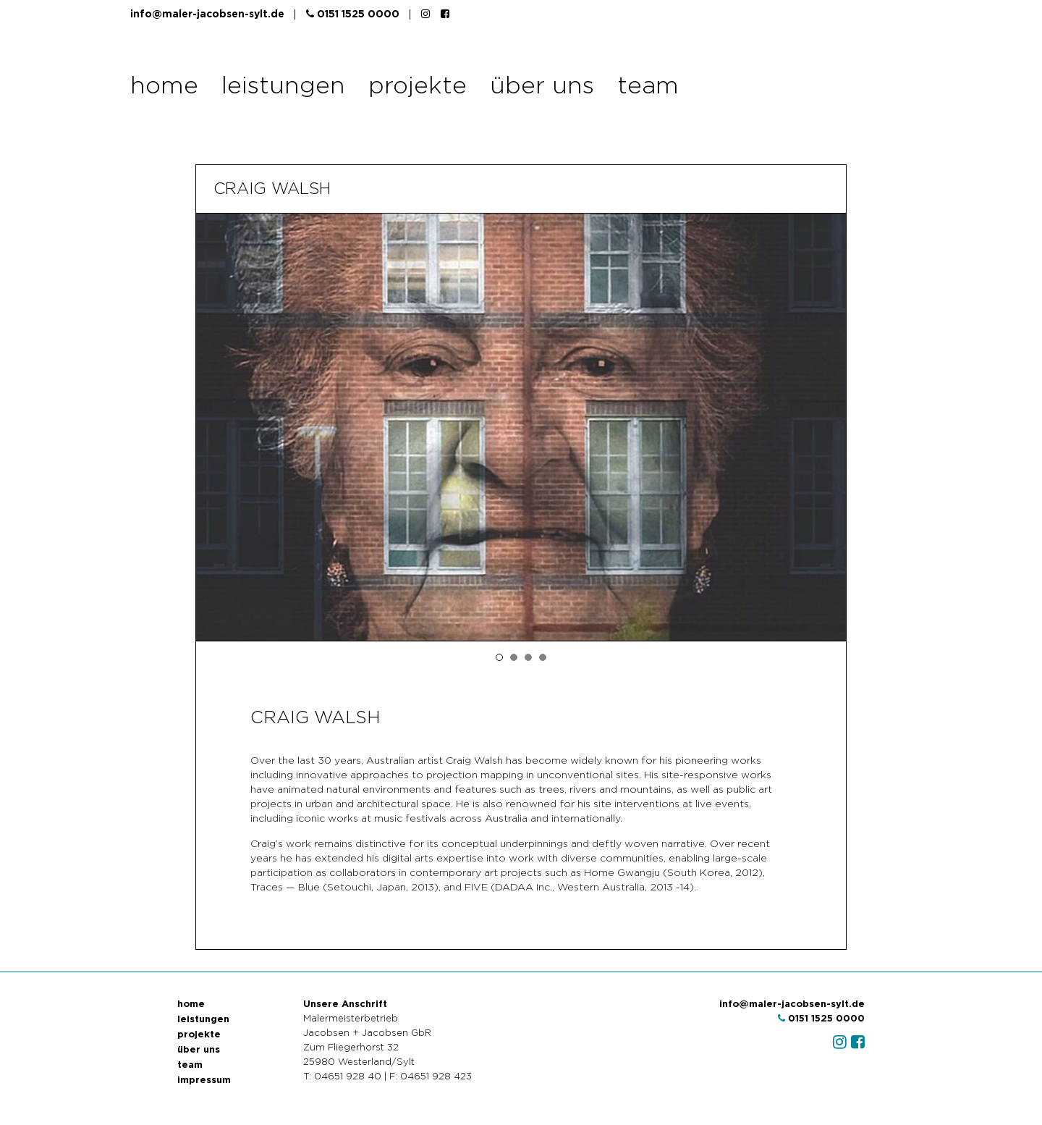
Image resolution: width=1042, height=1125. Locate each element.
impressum (204, 1080)
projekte (417, 86)
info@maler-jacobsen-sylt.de (207, 14)
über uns (542, 86)
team (648, 86)
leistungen (283, 86)
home (164, 86)
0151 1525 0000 (352, 14)
